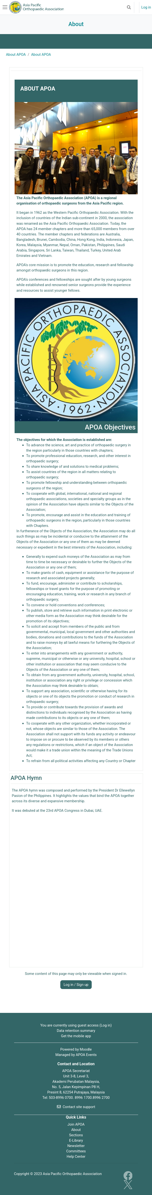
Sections (76, 1135)
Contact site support (76, 1107)
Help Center (76, 1156)
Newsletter (76, 1146)
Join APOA (75, 1124)
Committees (76, 1151)
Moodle (86, 1049)
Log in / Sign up (75, 984)
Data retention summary (76, 1030)
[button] (129, 7)
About (76, 1130)
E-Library (76, 1140)
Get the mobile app (76, 1036)
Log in (146, 7)
